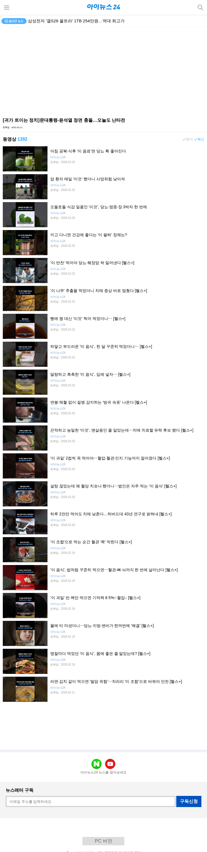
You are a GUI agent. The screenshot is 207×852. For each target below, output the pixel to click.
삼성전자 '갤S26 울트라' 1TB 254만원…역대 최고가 (76, 20)
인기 (189, 139)
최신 (201, 139)
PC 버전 (103, 841)
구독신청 (189, 801)
